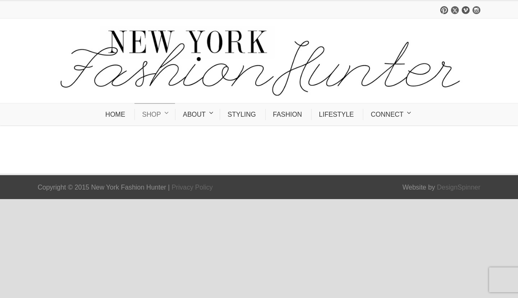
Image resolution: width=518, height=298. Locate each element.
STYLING (242, 114)
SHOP (151, 114)
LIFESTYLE (336, 114)
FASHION (287, 114)
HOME (115, 114)
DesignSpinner (458, 187)
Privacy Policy (192, 187)
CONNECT (387, 114)
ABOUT (194, 114)
